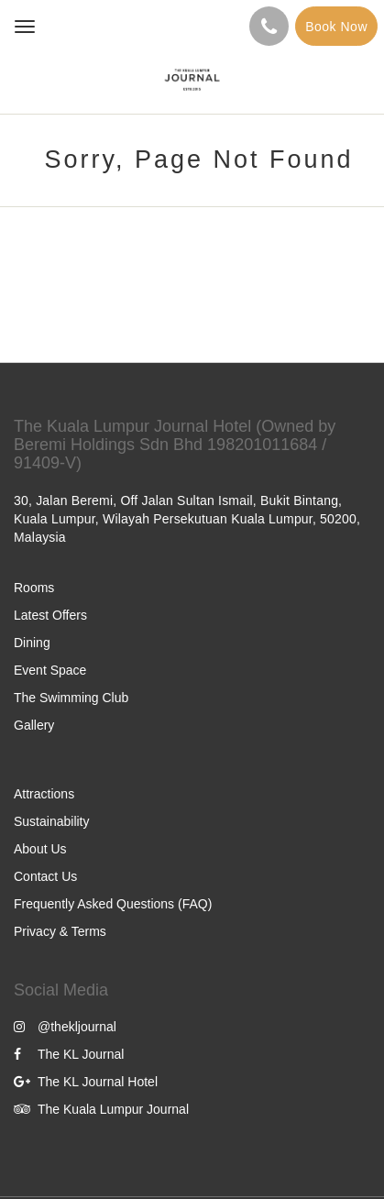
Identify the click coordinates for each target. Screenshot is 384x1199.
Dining (32, 642)
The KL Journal (69, 1054)
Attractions (44, 793)
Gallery (34, 725)
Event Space (50, 670)
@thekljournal (65, 1026)
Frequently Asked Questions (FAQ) (113, 903)
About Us (40, 849)
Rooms (34, 587)
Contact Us (45, 876)
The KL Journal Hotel (86, 1081)
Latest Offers (50, 615)
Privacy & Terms (60, 931)
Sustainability (52, 821)
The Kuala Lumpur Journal (101, 1109)
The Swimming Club (71, 697)
